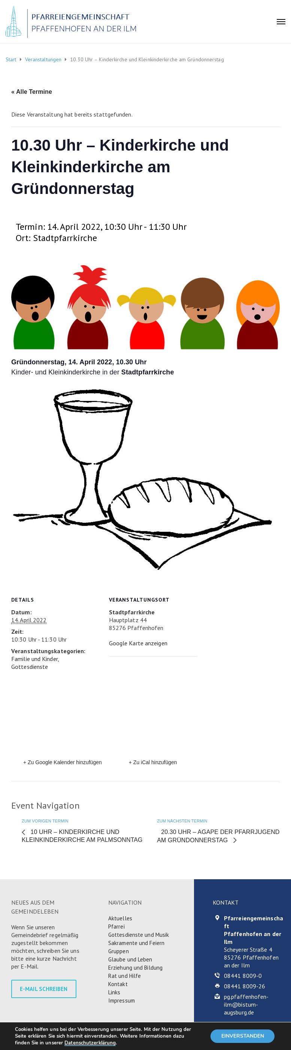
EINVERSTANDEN (241, 1036)
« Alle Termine (31, 92)
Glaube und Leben (130, 959)
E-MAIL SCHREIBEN (44, 988)
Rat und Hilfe (124, 975)
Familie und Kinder (34, 659)
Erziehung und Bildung (135, 967)
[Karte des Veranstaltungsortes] (148, 707)
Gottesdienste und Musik (138, 934)
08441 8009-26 (244, 986)
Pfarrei (116, 926)
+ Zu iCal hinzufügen (153, 762)
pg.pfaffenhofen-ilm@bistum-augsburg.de (246, 1004)
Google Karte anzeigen (138, 643)
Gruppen (118, 951)
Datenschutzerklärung (90, 1043)
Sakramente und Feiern (136, 942)
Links (114, 992)
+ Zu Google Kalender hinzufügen (62, 762)
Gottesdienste (29, 666)
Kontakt (118, 984)
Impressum (121, 1000)
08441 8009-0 (243, 975)
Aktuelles (120, 918)
